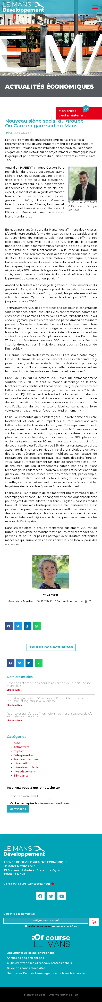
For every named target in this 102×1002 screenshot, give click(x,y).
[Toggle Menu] (95, 7)
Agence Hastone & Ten (63, 994)
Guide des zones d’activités (26, 968)
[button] (9, 626)
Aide (17, 743)
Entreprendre (23, 755)
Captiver (20, 751)
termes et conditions (54, 803)
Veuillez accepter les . (38, 803)
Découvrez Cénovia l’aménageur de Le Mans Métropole (46, 973)
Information (22, 763)
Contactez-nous (39, 883)
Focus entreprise (26, 759)
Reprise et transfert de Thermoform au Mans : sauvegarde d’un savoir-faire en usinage (51, 715)
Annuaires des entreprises (25, 958)
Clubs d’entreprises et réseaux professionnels (39, 963)
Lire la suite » (14, 690)
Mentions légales (34, 994)
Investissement (24, 771)
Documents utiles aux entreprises (30, 952)
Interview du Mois (26, 767)
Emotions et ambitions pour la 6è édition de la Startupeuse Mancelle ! (49, 684)
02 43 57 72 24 (14, 883)
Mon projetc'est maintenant (74, 112)
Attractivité (22, 747)
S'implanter (22, 775)
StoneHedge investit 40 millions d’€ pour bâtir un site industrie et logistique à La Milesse (45, 700)
